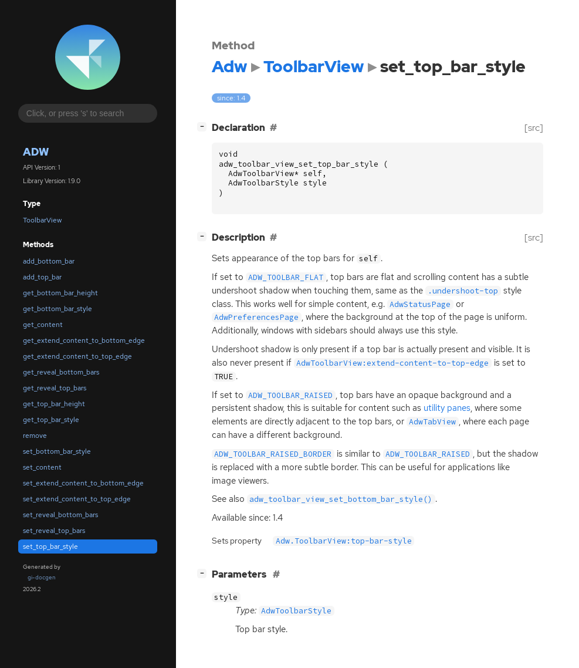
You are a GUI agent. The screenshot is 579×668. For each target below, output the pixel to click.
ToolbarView (42, 220)
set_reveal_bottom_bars (60, 514)
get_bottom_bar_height (60, 293)
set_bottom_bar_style (57, 451)
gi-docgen (42, 577)
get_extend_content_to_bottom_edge (84, 340)
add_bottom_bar (49, 261)
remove (35, 435)
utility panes (447, 408)
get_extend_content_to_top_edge (77, 356)
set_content (42, 467)
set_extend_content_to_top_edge (77, 499)
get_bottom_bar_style (57, 308)
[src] (533, 128)
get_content (43, 324)
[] (204, 126)
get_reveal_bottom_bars (61, 372)
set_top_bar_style (50, 546)
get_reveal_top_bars (54, 388)
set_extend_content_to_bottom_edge (83, 483)
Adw (36, 151)
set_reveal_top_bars (54, 530)
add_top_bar (42, 277)
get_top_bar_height (54, 404)
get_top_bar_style (51, 419)
